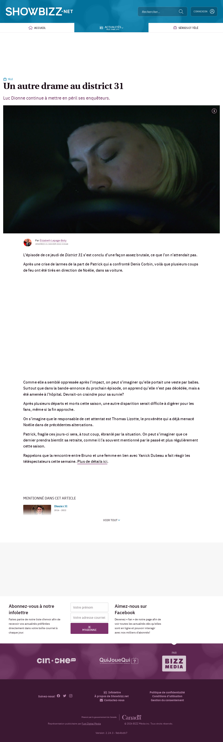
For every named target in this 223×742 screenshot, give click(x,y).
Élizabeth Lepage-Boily (53, 240)
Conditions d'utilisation (167, 696)
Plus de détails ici (92, 461)
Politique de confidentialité (167, 692)
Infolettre (112, 692)
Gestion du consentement (167, 700)
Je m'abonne (89, 628)
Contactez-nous (112, 700)
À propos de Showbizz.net (111, 696)
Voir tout (111, 520)
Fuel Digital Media (91, 723)
